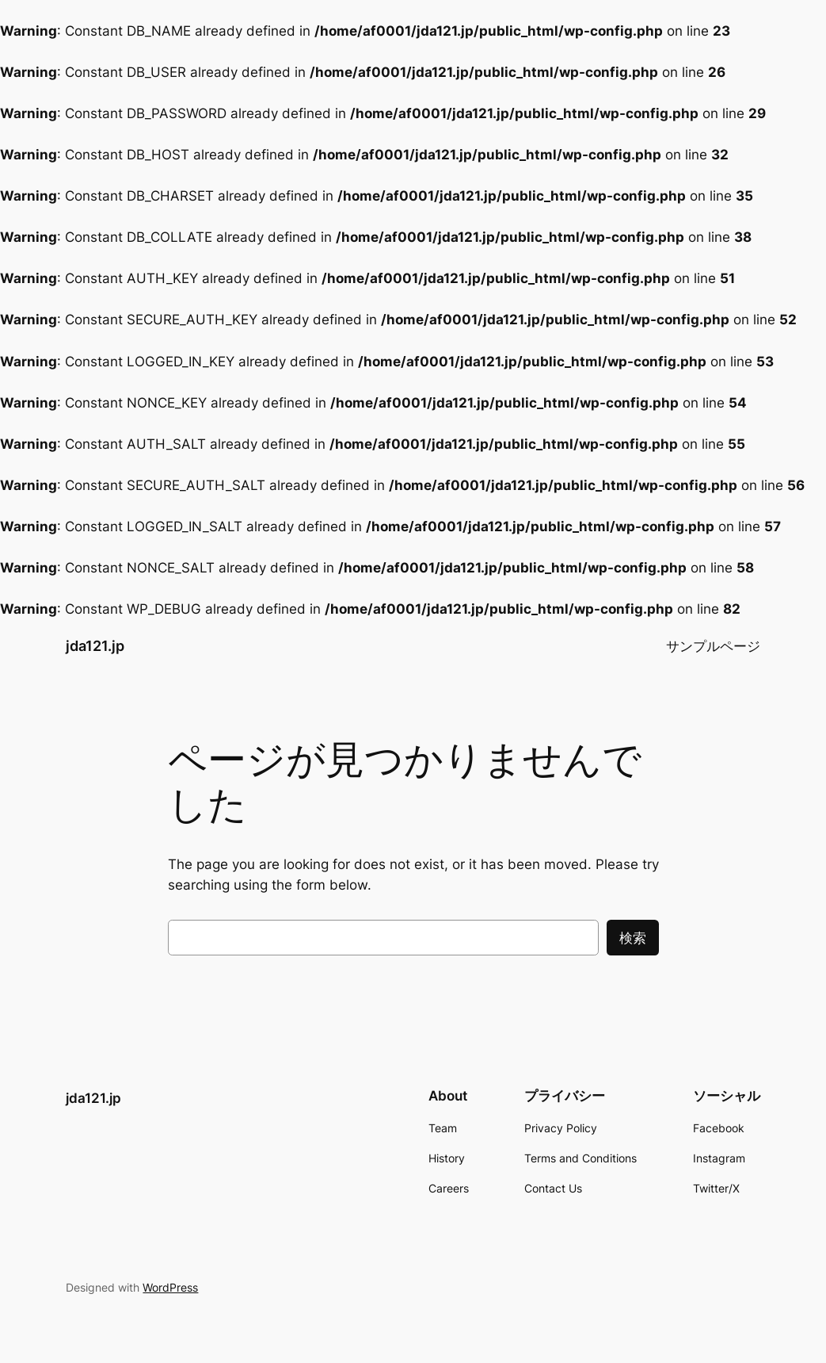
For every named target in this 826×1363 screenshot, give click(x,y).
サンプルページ (713, 646)
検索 (632, 938)
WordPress (170, 1287)
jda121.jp (95, 645)
